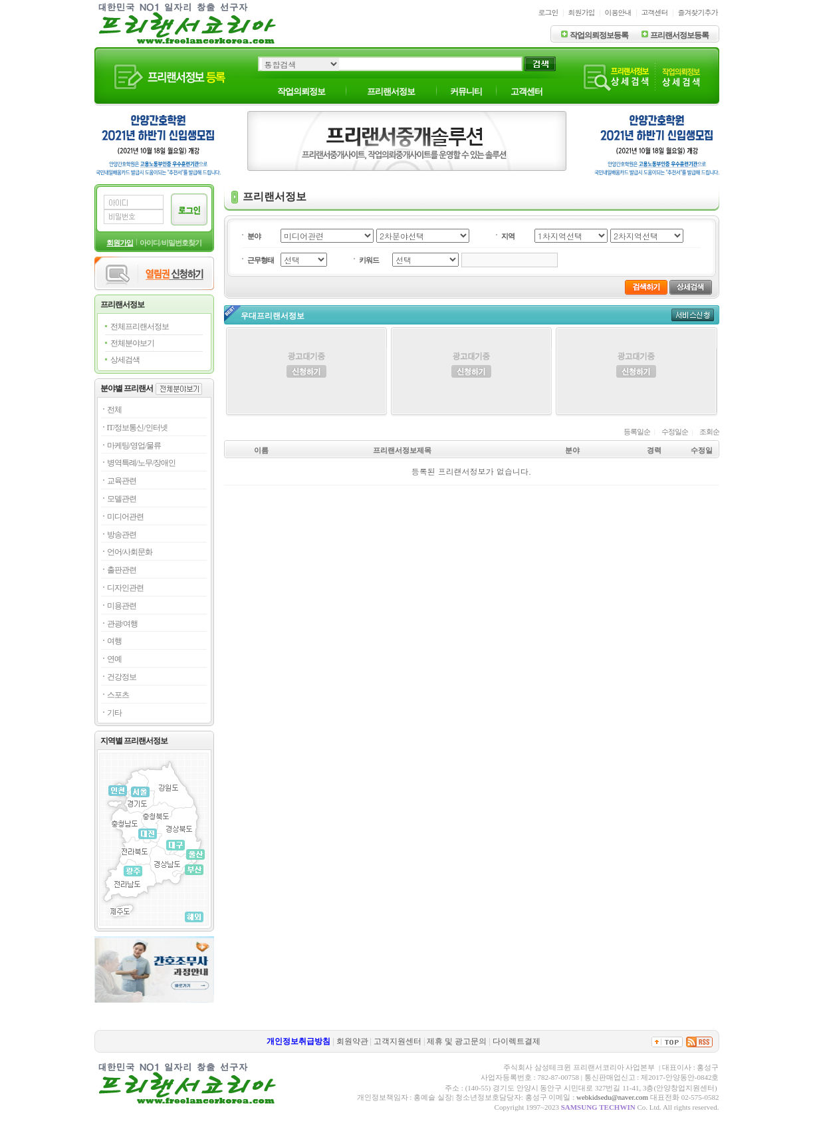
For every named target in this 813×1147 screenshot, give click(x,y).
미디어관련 (125, 516)
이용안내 (618, 12)
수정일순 (674, 432)
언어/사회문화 (129, 552)
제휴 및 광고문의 (457, 1041)
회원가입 (581, 12)
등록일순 (637, 432)
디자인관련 (125, 587)
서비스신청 (692, 315)
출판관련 (121, 569)
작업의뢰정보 (301, 91)
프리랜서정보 (391, 91)
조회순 (709, 432)
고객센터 (654, 12)
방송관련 (121, 534)
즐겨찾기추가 (698, 12)
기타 (114, 712)
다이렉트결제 (516, 1041)
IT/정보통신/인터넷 (137, 427)
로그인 (548, 12)
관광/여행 (122, 623)
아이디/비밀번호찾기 (170, 243)
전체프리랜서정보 (139, 326)
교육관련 (121, 480)
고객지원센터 (397, 1041)
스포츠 (118, 695)
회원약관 (352, 1041)
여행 (114, 641)
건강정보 (121, 677)
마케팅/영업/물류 (134, 445)
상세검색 (125, 359)
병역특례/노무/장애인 (141, 462)
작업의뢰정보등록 (599, 35)
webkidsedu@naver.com (612, 1097)
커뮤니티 (466, 91)
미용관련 (121, 605)
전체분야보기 (132, 343)
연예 (114, 659)
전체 (114, 409)
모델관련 (121, 498)
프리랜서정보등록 (679, 35)
